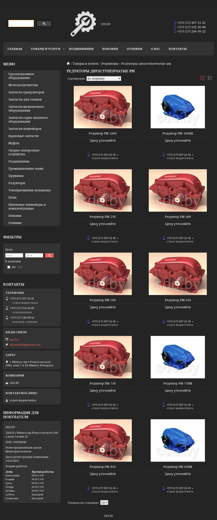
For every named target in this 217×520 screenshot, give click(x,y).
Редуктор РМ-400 (178, 216)
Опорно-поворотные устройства (24, 152)
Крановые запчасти (23, 136)
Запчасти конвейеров (24, 129)
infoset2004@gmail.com (25, 344)
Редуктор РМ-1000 (103, 133)
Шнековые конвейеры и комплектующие (27, 206)
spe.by (14, 339)
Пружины (16, 176)
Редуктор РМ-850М (177, 466)
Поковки (110, 49)
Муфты (13, 143)
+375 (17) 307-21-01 (191, 23)
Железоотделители (23, 85)
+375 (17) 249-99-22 (191, 31)
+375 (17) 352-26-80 (191, 27)
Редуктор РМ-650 (178, 300)
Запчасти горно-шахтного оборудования (28, 119)
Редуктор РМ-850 (103, 466)
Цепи (12, 197)
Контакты (178, 49)
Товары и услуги (45, 49)
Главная (14, 49)
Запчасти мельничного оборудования (26, 108)
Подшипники (81, 49)
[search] (20, 23)
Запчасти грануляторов (26, 92)
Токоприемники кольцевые (29, 190)
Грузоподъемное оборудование (21, 76)
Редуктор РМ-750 (103, 383)
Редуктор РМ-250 (103, 216)
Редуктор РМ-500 (103, 300)
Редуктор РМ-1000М (178, 133)
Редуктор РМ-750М (177, 383)
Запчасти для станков (25, 99)
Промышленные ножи (25, 169)
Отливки (134, 49)
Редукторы (110, 63)
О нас (155, 49)
